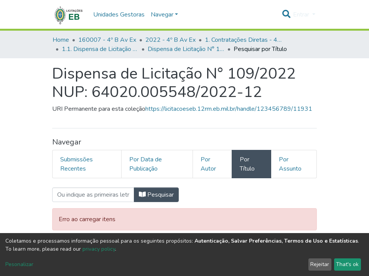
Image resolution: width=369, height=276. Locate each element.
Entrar (302, 14)
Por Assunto (290, 164)
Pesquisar (156, 195)
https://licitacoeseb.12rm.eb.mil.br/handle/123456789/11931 (228, 109)
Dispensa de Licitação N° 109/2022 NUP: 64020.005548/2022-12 (186, 49)
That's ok (347, 264)
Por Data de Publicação (145, 164)
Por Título (247, 164)
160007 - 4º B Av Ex (107, 40)
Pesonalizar (19, 264)
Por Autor (208, 164)
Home (61, 40)
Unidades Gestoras (119, 14)
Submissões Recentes (76, 164)
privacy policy (98, 249)
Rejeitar (319, 264)
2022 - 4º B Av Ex (170, 40)
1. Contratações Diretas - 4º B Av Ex (243, 40)
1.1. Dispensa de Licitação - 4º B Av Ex (100, 49)
